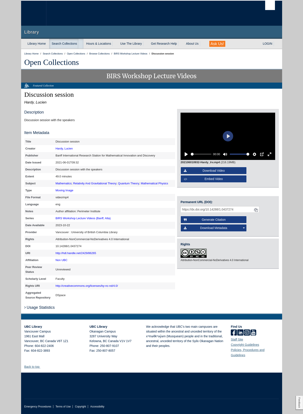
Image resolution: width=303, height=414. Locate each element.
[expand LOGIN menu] (276, 43)
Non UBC (61, 260)
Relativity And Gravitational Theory (94, 183)
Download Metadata (214, 228)
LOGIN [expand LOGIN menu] (267, 43)
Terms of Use (63, 406)
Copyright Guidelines (245, 344)
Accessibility (97, 406)
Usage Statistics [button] (39, 307)
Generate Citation (205, 219)
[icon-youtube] (253, 333)
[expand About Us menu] (202, 43)
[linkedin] (240, 333)
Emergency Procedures (37, 406)
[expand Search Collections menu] (81, 43)
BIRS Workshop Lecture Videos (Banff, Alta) (83, 218)
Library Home (37, 43)
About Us (192, 43)
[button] (42, 366)
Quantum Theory (128, 183)
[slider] (201, 154)
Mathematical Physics (154, 183)
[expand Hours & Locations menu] (115, 43)
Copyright (80, 406)
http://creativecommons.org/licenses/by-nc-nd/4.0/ (86, 285)
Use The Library (131, 43)
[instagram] (247, 333)
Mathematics (63, 183)
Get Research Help (164, 43)
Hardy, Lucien (64, 148)
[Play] (186, 154)
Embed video (203, 179)
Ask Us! (217, 44)
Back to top (34, 366)
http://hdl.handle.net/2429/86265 (75, 253)
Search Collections (64, 43)
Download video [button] (204, 170)
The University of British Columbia (33, 13)
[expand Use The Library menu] (145, 43)
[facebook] (234, 333)
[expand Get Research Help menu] (180, 43)
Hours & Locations (98, 43)
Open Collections (51, 62)
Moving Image (64, 190)
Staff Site (237, 339)
